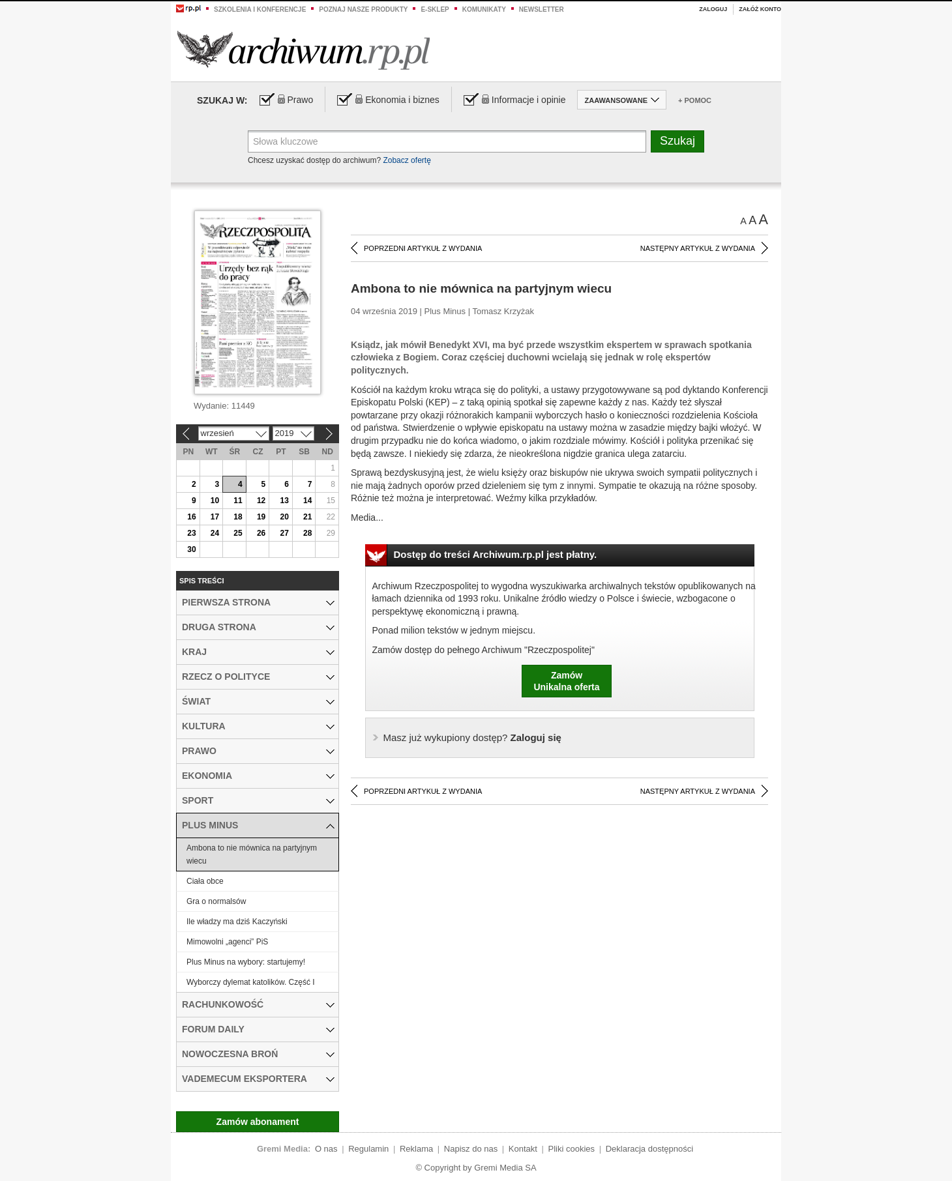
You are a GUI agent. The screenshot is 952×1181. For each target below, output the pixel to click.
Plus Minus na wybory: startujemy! (245, 962)
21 (307, 516)
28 (307, 533)
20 (284, 516)
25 (237, 533)
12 (261, 500)
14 (307, 500)
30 (191, 549)
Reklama (416, 1149)
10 (215, 500)
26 (261, 533)
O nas (326, 1149)
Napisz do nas (471, 1149)
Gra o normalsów (216, 901)
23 (191, 533)
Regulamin (368, 1149)
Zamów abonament (257, 1121)
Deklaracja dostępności (649, 1149)
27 (284, 533)
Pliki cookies (571, 1149)
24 (215, 533)
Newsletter (541, 9)
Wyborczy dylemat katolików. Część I (250, 982)
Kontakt (523, 1149)
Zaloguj (713, 9)
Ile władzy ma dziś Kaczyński (237, 921)
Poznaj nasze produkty (363, 9)
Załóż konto (760, 9)
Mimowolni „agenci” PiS (227, 941)
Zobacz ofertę (406, 160)
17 (215, 516)
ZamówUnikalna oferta (566, 681)
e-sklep (435, 9)
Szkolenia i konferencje (260, 9)
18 (237, 516)
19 (261, 516)
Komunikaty (484, 9)
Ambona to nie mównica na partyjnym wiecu (251, 854)
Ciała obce (205, 881)
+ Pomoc (694, 100)
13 (284, 500)
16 (191, 516)
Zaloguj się (472, 737)
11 (237, 500)
